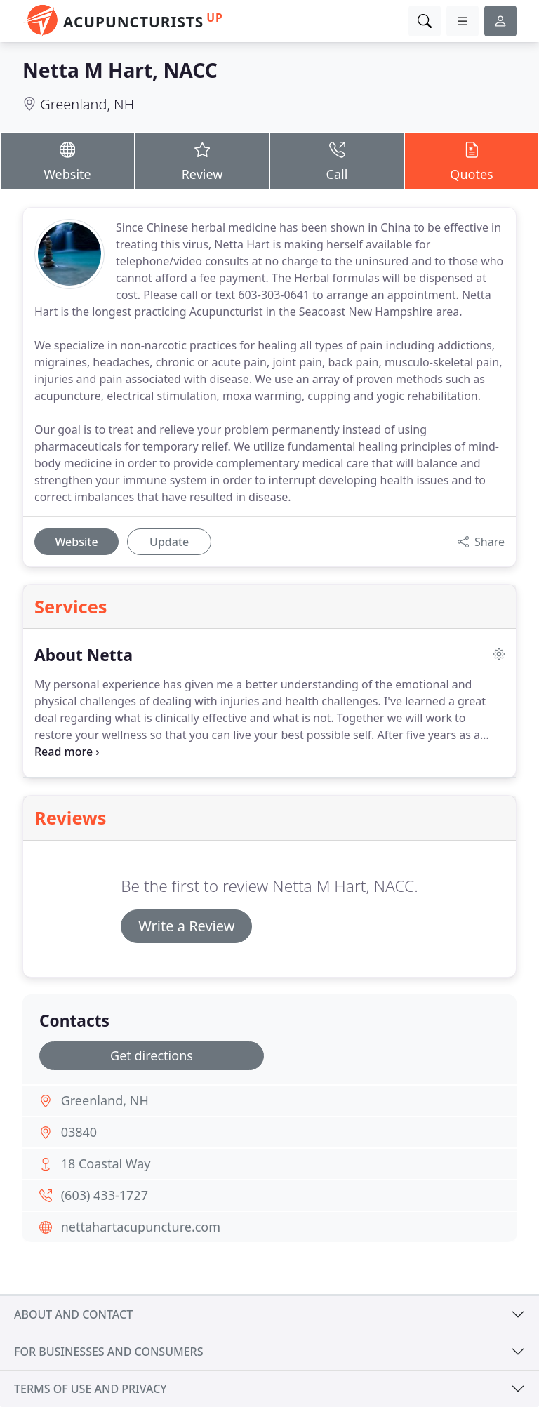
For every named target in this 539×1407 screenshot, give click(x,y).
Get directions (151, 1055)
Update (169, 541)
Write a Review (186, 925)
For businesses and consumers (108, 1351)
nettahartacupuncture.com (140, 1226)
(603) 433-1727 (104, 1195)
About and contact (73, 1314)
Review (202, 160)
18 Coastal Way (106, 1163)
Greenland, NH (87, 104)
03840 (79, 1131)
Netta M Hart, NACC (120, 70)
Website (67, 160)
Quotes (471, 160)
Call (336, 160)
